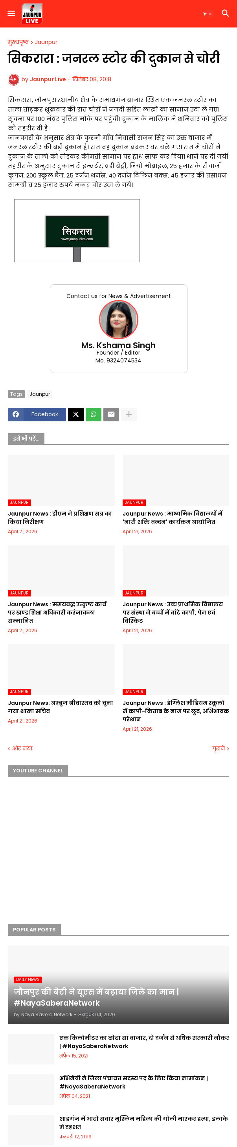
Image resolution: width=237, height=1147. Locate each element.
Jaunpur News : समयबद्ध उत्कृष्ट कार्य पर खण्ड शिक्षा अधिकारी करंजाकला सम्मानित (57, 612)
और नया (22, 748)
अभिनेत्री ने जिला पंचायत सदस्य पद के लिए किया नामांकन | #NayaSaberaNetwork (133, 1082)
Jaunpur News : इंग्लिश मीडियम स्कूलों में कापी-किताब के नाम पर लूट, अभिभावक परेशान (176, 711)
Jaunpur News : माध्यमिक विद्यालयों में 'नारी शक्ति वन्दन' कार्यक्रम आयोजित (172, 518)
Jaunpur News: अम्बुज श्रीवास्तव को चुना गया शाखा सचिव (60, 707)
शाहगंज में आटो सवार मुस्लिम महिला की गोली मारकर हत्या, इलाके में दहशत (143, 1123)
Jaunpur (46, 42)
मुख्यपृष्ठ (18, 42)
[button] (11, 13)
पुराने (219, 748)
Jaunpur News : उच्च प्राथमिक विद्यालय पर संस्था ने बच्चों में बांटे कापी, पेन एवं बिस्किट (173, 612)
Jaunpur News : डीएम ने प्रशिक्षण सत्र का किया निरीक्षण (60, 518)
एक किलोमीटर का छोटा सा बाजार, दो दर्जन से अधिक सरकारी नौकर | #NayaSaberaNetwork (144, 1042)
